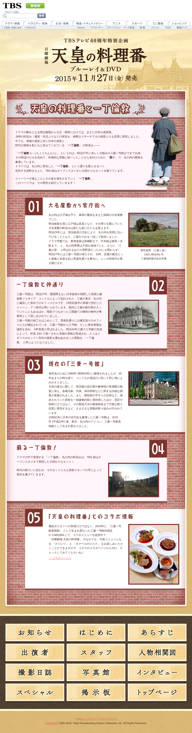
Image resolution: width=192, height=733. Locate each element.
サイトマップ (107, 718)
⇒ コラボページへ (60, 558)
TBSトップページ (87, 718)
